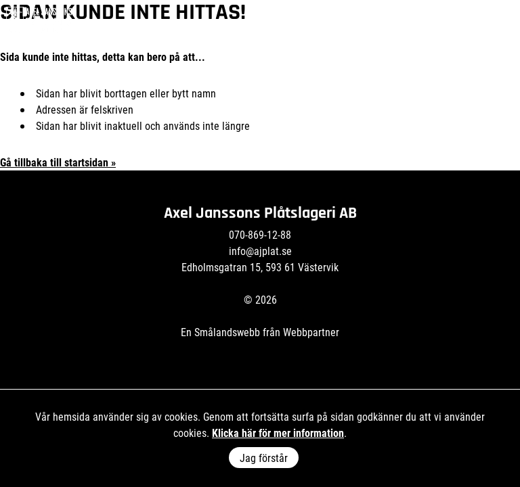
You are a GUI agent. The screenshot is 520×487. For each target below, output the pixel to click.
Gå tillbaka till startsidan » (58, 162)
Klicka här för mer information (278, 432)
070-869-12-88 (260, 234)
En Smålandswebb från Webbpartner (260, 332)
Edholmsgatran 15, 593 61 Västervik (260, 267)
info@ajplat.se (260, 251)
